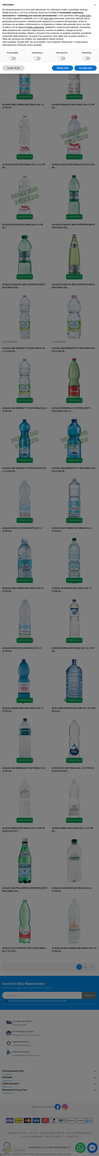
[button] (95, 4)
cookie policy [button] (85, 15)
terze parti (48, 18)
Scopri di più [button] (13, 68)
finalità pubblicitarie (35, 27)
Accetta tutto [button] (85, 68)
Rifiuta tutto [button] (62, 68)
